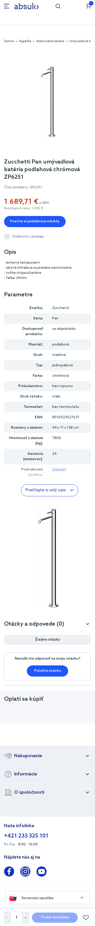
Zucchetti (60, 308)
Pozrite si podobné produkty (35, 221)
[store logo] (26, 6)
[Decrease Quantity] (7, 917)
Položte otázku (47, 671)
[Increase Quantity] (26, 917)
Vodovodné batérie (50, 41)
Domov (9, 41)
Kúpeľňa (25, 41)
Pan (55, 318)
